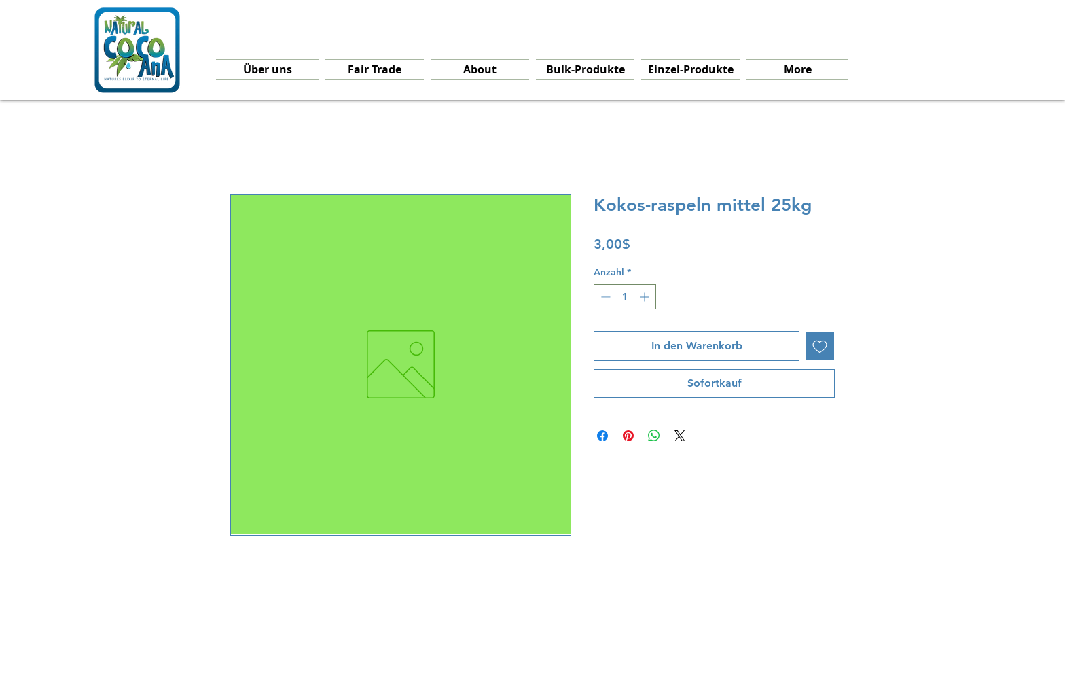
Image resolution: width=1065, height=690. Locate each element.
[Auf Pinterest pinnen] (628, 436)
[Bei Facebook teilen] (602, 436)
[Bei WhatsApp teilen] (654, 436)
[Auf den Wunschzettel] (820, 346)
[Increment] (645, 297)
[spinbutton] (625, 297)
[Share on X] (680, 436)
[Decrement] (604, 297)
